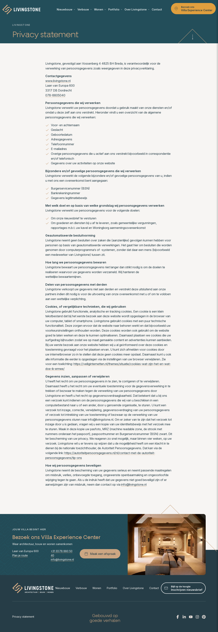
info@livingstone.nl (134, 484)
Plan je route (20, 555)
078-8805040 (55, 95)
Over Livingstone (136, 9)
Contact (157, 9)
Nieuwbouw (66, 9)
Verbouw (84, 9)
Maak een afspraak (100, 554)
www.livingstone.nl (58, 81)
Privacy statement (23, 616)
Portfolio (115, 9)
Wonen (100, 9)
